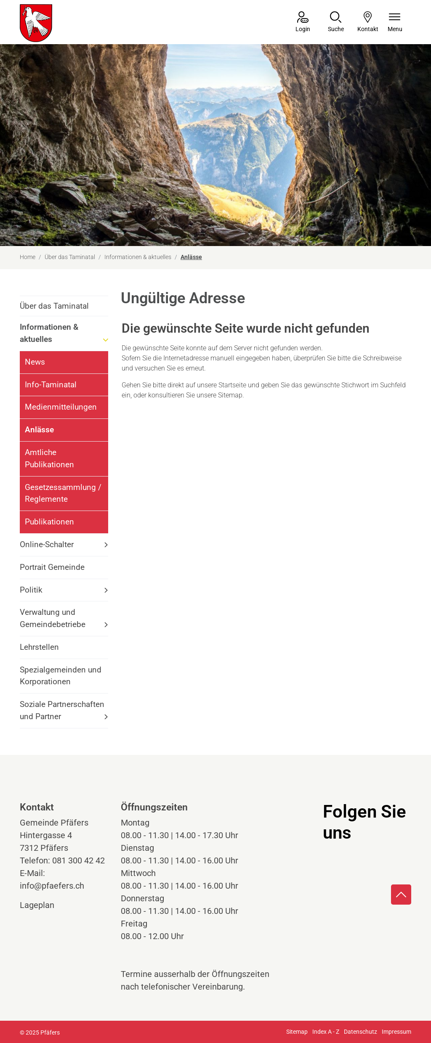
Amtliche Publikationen (49, 458)
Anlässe (48, 433)
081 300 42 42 (78, 860)
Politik (31, 590)
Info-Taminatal (51, 384)
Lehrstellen (39, 647)
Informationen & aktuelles (49, 333)
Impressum (396, 1031)
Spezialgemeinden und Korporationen (60, 676)
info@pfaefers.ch (52, 886)
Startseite (232, 385)
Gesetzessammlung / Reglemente (63, 493)
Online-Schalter (47, 544)
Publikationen (49, 522)
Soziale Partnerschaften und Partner (62, 710)
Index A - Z (325, 1031)
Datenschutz (360, 1031)
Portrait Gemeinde (52, 567)
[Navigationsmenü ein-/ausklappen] (395, 22)
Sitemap (297, 1031)
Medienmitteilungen (61, 407)
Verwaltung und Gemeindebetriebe (52, 618)
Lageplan (45, 905)
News (35, 362)
